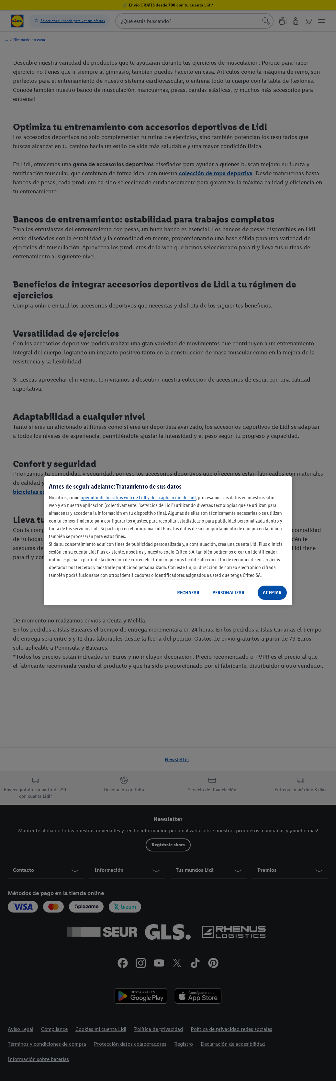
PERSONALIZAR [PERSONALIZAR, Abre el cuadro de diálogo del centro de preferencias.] (228, 592)
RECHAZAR (188, 592)
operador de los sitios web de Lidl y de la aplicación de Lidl (138, 497)
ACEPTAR (272, 592)
